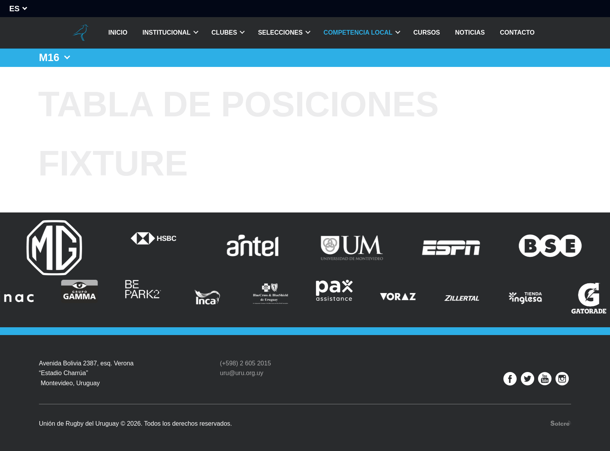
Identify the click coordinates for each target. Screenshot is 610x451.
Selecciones (280, 32)
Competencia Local (358, 32)
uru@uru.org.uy (241, 373)
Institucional (166, 32)
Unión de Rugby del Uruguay (80, 33)
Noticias (470, 32)
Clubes (224, 32)
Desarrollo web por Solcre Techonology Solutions (560, 423)
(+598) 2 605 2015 (245, 363)
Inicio (118, 32)
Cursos (427, 32)
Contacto (517, 32)
